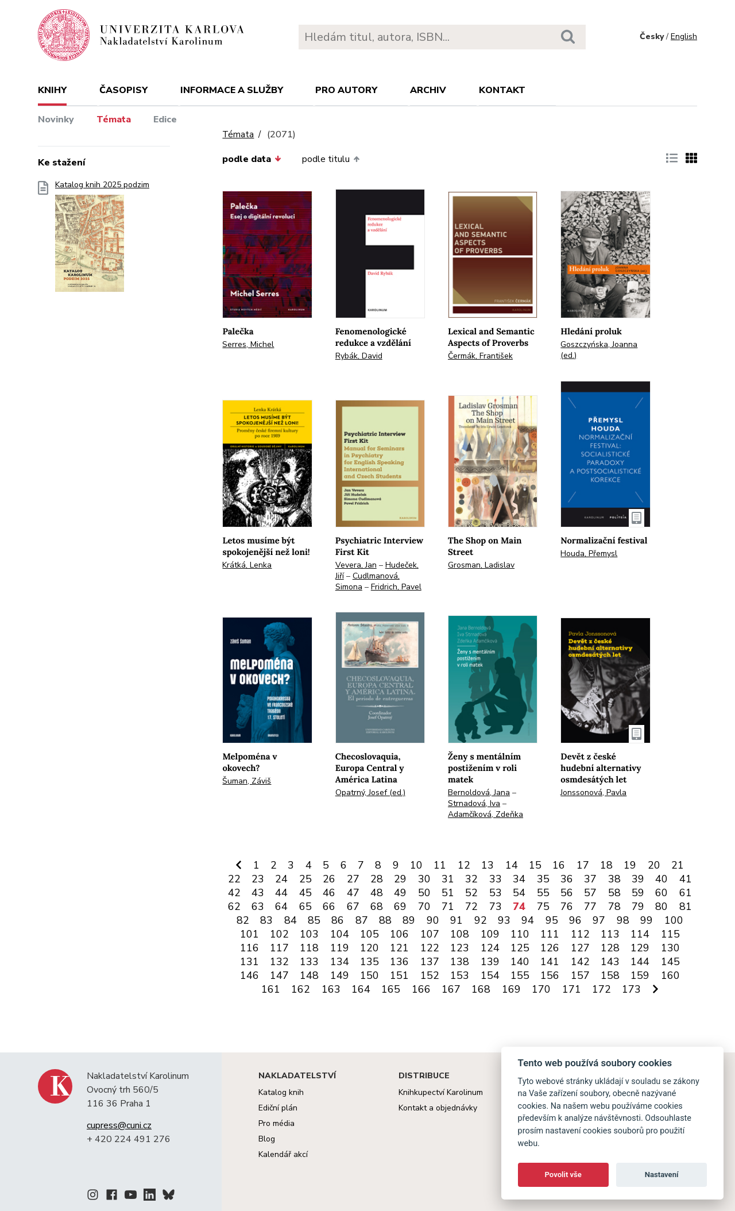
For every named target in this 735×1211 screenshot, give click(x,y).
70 (424, 906)
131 (249, 962)
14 (511, 865)
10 (416, 865)
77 (590, 906)
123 (459, 948)
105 (369, 934)
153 (459, 975)
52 (471, 893)
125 (519, 948)
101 (249, 934)
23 (258, 879)
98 (623, 920)
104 (339, 934)
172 (601, 989)
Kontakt (502, 90)
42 (234, 893)
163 (331, 989)
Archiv (428, 90)
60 (661, 893)
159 (639, 975)
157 (580, 975)
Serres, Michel (248, 344)
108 (459, 934)
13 (487, 865)
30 (424, 879)
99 (646, 920)
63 (258, 906)
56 (566, 893)
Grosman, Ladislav (481, 565)
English (684, 36)
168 (480, 989)
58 (614, 893)
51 (448, 893)
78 (614, 906)
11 (440, 865)
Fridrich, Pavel (396, 586)
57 (590, 893)
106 (399, 934)
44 (281, 893)
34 (519, 879)
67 (353, 906)
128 (610, 948)
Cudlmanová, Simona (367, 581)
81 (685, 906)
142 (580, 962)
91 (456, 920)
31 (448, 879)
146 (249, 975)
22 (234, 879)
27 (353, 879)
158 (610, 975)
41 (685, 879)
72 (471, 906)
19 (630, 865)
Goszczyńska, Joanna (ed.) (598, 350)
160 (670, 975)
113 (610, 934)
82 (243, 920)
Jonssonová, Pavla (593, 792)
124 (490, 948)
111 (549, 934)
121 (399, 948)
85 (314, 920)
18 (606, 865)
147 (279, 975)
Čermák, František (480, 355)
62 (234, 906)
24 (281, 879)
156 (549, 975)
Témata (113, 119)
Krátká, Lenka (247, 565)
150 (369, 975)
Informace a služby (231, 90)
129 (639, 948)
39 (638, 879)
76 (566, 906)
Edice (165, 119)
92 (480, 920)
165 (390, 989)
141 (549, 962)
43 (258, 893)
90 (433, 920)
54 (519, 893)
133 (309, 962)
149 (339, 975)
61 (685, 893)
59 (638, 893)
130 (670, 948)
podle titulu (330, 159)
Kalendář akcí (283, 1154)
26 (329, 879)
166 (421, 989)
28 (376, 879)
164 (360, 989)
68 (376, 906)
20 (654, 865)
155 (519, 975)
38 (614, 879)
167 (451, 989)
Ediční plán (277, 1107)
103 (309, 934)
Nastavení (662, 1174)
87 (361, 920)
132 (279, 962)
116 (249, 948)
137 (429, 962)
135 (369, 962)
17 (583, 865)
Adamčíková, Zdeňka (485, 814)
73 (495, 906)
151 (399, 975)
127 (580, 948)
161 (270, 989)
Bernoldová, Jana (479, 792)
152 (429, 975)
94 (527, 920)
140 (519, 962)
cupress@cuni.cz (119, 1125)
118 (309, 948)
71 (448, 906)
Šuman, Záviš (246, 781)
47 (353, 893)
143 (610, 962)
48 (376, 893)
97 (599, 920)
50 (424, 893)
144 (639, 962)
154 (490, 975)
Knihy (52, 90)
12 (464, 865)
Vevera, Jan (356, 565)
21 (677, 865)
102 (279, 934)
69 (400, 906)
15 (535, 865)
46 (329, 893)
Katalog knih (281, 1092)
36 (566, 879)
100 (673, 920)
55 (543, 893)
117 (279, 948)
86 (337, 920)
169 (511, 989)
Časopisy (123, 90)
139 (490, 962)
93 (504, 920)
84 (290, 920)
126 (549, 948)
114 (639, 934)
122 (429, 948)
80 (661, 906)
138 (459, 962)
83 (266, 920)
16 (558, 865)
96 (575, 920)
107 (429, 934)
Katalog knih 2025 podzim (102, 240)
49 (400, 893)
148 (309, 975)
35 (543, 879)
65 (305, 906)
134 (339, 962)
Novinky (56, 119)
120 (369, 948)
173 (631, 989)
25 (305, 879)
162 (300, 989)
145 (670, 962)
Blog (266, 1138)
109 (490, 934)
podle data (251, 159)
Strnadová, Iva (474, 803)
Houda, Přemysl (588, 553)
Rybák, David (358, 355)
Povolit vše (563, 1174)
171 (571, 989)
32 (471, 879)
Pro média (276, 1123)
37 (590, 879)
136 (399, 962)
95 (552, 920)
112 (580, 934)
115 (670, 934)
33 (495, 879)
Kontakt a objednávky (438, 1107)
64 (281, 906)
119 (339, 948)
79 (638, 906)
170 (541, 989)
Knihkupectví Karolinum (441, 1092)
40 (661, 879)
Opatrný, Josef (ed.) (370, 792)
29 (400, 879)
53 (495, 893)
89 (409, 920)
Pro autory (346, 90)
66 (329, 906)
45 (305, 893)
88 (385, 920)
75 (543, 906)
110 (519, 934)
